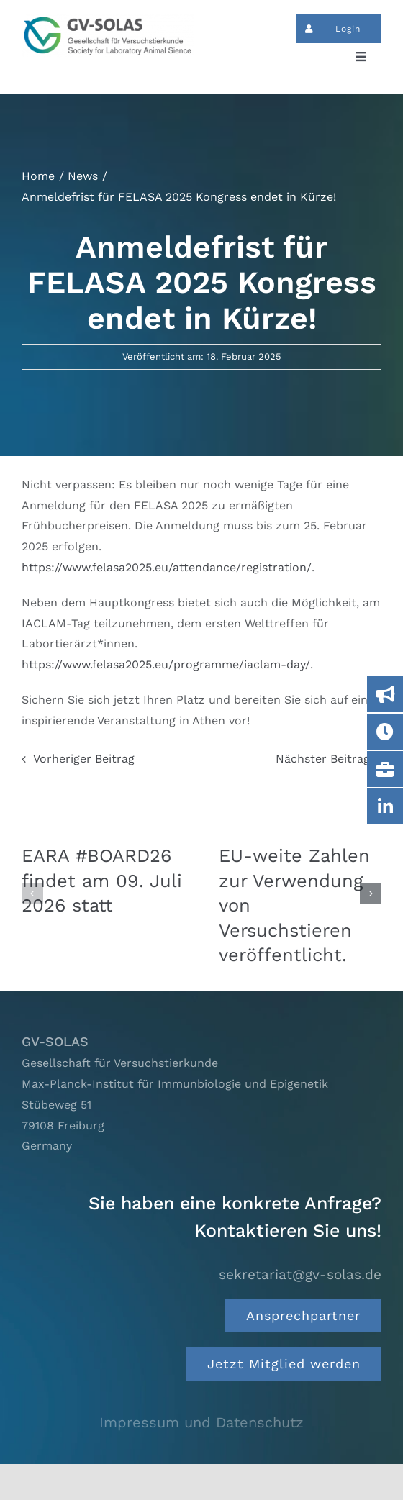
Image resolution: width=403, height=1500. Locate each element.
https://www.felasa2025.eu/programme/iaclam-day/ (166, 664)
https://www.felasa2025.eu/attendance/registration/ (167, 567)
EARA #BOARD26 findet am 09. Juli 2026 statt (102, 880)
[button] (32, 893)
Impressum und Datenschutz (201, 1422)
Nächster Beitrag (323, 758)
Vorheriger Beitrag (84, 758)
